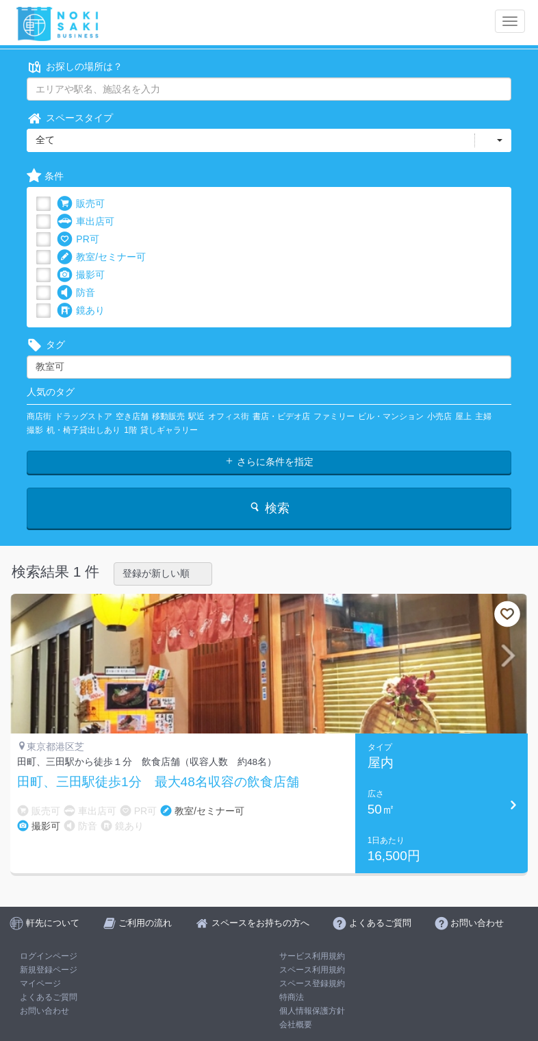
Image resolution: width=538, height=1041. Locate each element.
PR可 (78, 239)
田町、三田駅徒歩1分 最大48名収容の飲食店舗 (158, 782)
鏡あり (81, 310)
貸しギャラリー (169, 430)
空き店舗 (132, 416)
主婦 (483, 416)
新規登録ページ (48, 970)
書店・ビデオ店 (281, 416)
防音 (76, 293)
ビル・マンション (391, 416)
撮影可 (81, 275)
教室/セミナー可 (101, 257)
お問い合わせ (44, 1011)
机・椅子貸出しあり (83, 430)
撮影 (35, 430)
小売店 (439, 416)
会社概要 (295, 1024)
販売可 (81, 204)
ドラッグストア (83, 416)
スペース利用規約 (312, 970)
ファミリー (334, 416)
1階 (130, 430)
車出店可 (85, 221)
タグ (46, 345)
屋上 (463, 416)
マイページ (40, 983)
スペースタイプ (70, 118)
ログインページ (48, 956)
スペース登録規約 (312, 983)
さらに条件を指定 (269, 461)
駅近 (196, 416)
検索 (268, 508)
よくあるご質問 (48, 997)
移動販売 (168, 416)
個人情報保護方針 (312, 1011)
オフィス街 (228, 416)
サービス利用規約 (312, 956)
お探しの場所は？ (75, 67)
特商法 (291, 997)
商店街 (39, 416)
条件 (45, 176)
